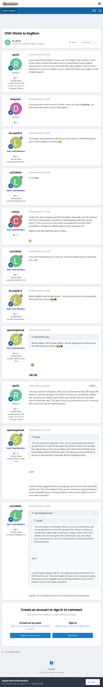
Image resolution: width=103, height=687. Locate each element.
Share (73, 42)
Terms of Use (37, 683)
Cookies (51, 669)
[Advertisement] (51, 22)
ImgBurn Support (37, 44)
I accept (93, 682)
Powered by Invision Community (51, 672)
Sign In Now (73, 635)
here (36, 178)
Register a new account (30, 635)
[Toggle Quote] (33, 337)
